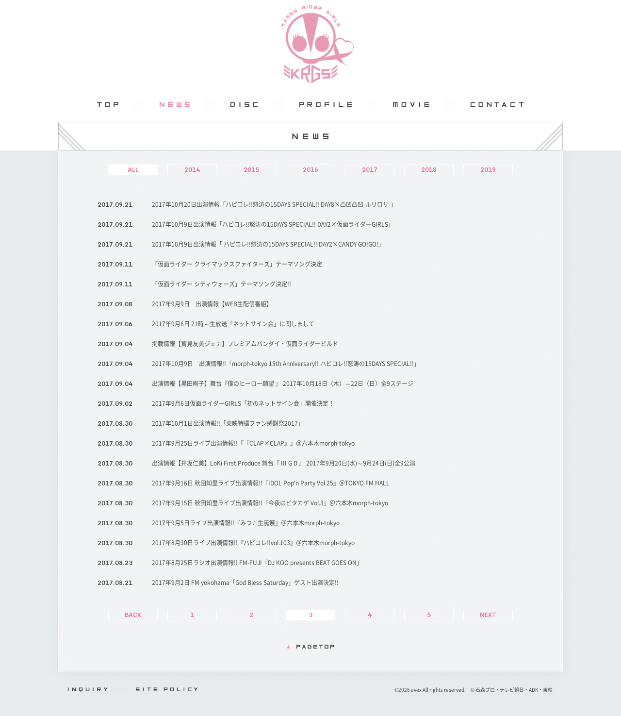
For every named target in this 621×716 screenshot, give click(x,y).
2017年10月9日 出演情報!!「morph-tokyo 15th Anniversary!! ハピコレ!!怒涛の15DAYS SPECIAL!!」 (286, 363)
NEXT (488, 614)
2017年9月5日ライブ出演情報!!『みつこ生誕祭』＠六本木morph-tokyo (246, 522)
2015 (251, 169)
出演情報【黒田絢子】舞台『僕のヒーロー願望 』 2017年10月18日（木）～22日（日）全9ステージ (282, 383)
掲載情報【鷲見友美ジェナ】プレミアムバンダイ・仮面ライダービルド (245, 343)
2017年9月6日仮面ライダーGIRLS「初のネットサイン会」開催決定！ (243, 403)
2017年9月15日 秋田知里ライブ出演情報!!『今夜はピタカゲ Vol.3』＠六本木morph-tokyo (270, 503)
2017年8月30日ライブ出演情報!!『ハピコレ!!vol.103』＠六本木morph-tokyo (253, 542)
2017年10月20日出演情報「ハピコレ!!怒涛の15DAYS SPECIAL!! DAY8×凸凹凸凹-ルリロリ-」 (274, 204)
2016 (310, 169)
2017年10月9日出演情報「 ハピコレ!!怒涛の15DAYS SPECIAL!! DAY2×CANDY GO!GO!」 (268, 244)
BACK (133, 614)
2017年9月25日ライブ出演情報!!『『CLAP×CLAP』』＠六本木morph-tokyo (253, 443)
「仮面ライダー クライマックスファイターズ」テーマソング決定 (237, 264)
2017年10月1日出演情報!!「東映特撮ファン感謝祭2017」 (228, 423)
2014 (192, 169)
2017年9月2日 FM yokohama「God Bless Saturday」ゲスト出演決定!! (245, 582)
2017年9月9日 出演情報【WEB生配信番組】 (212, 304)
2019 (488, 169)
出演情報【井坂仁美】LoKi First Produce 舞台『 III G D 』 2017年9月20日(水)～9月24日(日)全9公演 (283, 463)
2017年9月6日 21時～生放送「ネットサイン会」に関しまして (233, 323)
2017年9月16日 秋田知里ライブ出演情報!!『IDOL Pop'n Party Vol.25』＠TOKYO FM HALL (271, 483)
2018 (429, 169)
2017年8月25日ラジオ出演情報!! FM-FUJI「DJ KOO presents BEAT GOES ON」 (257, 562)
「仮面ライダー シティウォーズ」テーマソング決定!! (221, 284)
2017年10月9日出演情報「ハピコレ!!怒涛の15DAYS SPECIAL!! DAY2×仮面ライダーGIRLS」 (273, 224)
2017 (369, 169)
